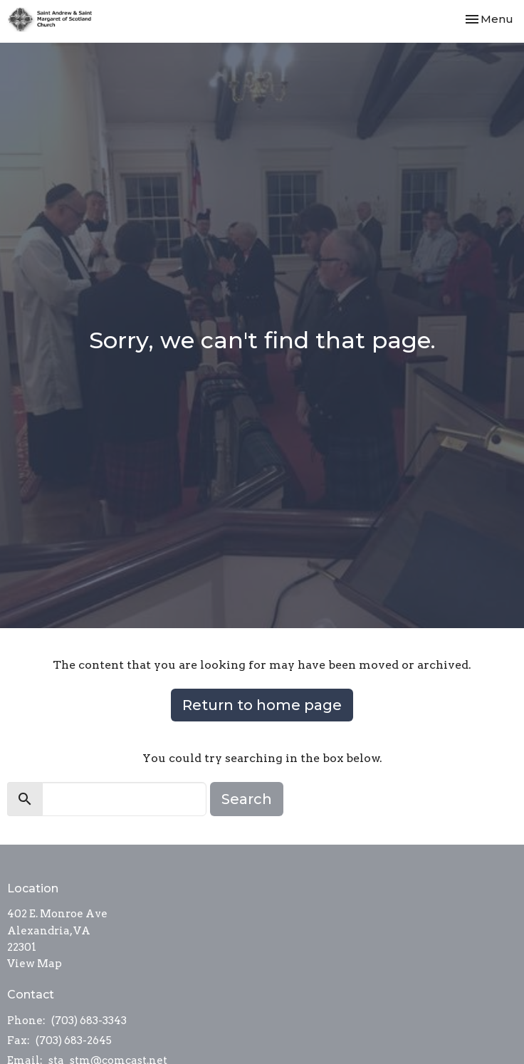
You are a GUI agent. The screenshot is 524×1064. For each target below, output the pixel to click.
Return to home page (262, 705)
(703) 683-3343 (89, 1020)
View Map (34, 963)
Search (246, 799)
